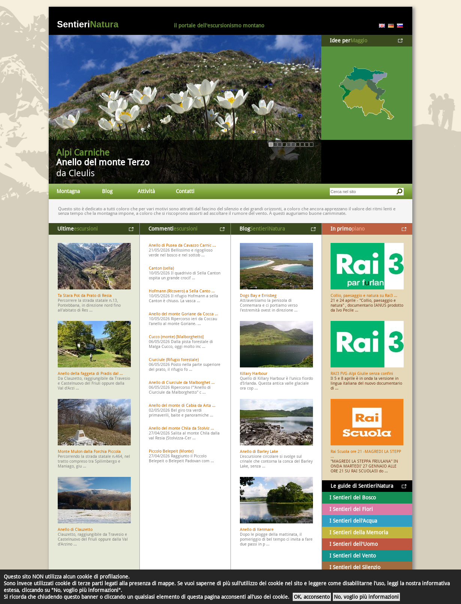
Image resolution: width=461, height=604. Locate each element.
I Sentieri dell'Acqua (353, 521)
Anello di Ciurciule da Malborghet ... (182, 382)
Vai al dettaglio (185, 109)
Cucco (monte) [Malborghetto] (176, 336)
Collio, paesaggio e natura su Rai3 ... (364, 295)
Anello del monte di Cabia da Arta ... (182, 405)
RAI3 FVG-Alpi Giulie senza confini (362, 373)
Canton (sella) (161, 268)
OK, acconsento (312, 597)
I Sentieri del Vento (352, 556)
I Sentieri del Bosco (352, 498)
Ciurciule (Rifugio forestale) (174, 359)
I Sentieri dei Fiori (351, 509)
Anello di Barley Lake (259, 451)
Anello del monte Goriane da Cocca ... (183, 314)
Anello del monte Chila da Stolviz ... (181, 428)
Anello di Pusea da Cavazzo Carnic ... (182, 245)
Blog (107, 191)
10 (311, 144)
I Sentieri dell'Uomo (353, 544)
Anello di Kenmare (257, 529)
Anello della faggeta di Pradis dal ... (90, 373)
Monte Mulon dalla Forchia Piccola (89, 451)
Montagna (68, 191)
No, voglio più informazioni (366, 597)
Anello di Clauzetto (75, 529)
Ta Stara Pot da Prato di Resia (85, 295)
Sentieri (87, 24)
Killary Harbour (253, 373)
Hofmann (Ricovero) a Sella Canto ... (182, 291)
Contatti (185, 191)
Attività (146, 191)
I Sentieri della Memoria (358, 532)
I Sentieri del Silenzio (354, 567)
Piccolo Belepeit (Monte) (171, 451)
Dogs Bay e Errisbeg (258, 295)
